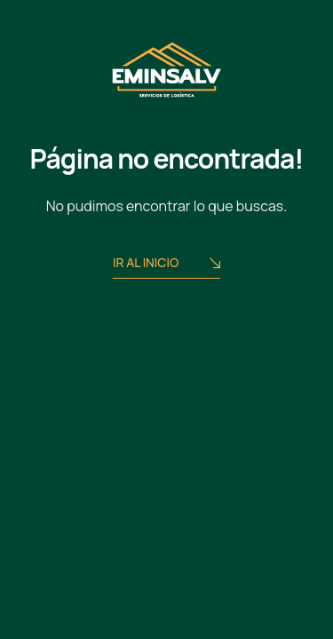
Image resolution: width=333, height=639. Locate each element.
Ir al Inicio (166, 264)
